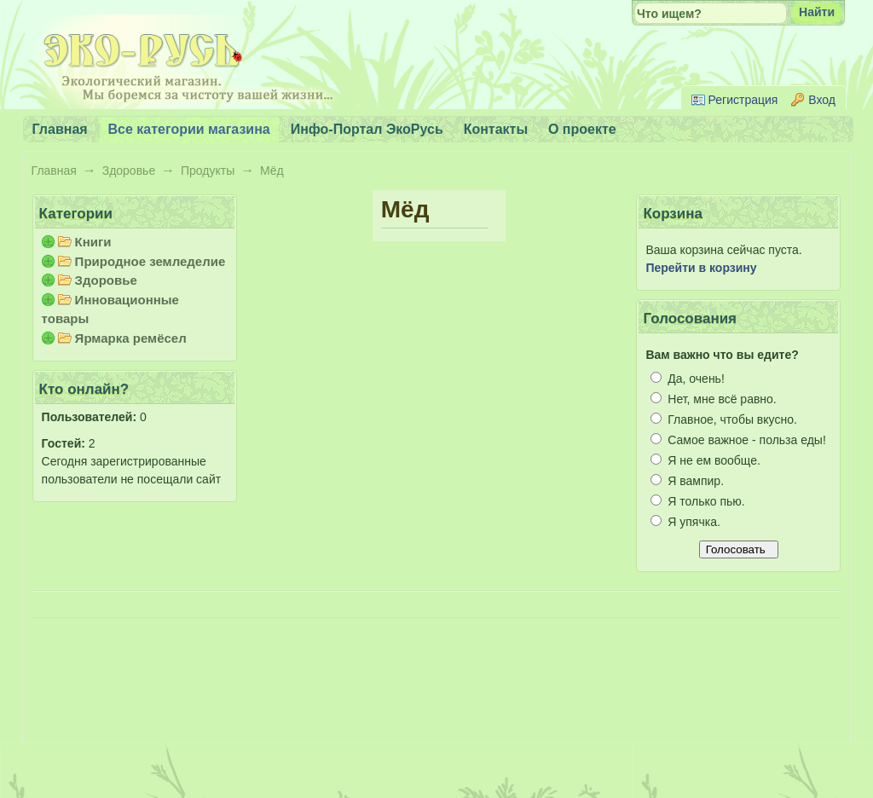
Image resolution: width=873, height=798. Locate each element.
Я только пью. (697, 501)
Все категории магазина (189, 129)
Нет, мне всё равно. (713, 399)
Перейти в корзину (700, 268)
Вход (821, 100)
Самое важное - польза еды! (737, 440)
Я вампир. (687, 481)
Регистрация (743, 100)
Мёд (272, 170)
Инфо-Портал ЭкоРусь (367, 129)
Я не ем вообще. (705, 460)
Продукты (207, 170)
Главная (54, 170)
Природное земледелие (150, 261)
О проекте (582, 129)
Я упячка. (685, 522)
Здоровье (129, 170)
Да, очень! (687, 378)
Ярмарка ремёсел (131, 338)
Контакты (496, 129)
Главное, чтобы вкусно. (723, 419)
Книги (93, 241)
